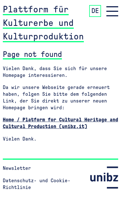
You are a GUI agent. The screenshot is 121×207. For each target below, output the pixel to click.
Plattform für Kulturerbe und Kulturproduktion (43, 23)
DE (95, 11)
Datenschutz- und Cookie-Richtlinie (36, 184)
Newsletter (17, 168)
